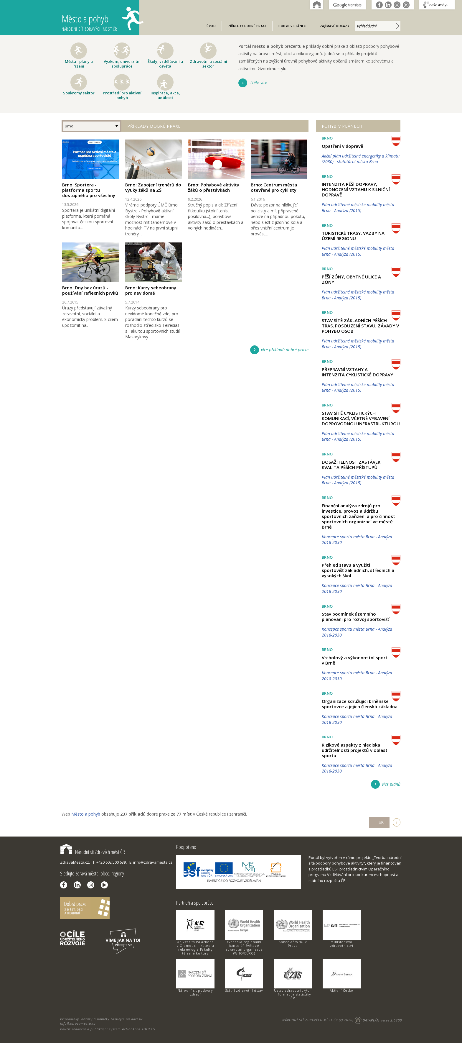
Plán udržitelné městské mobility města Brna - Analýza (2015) (358, 207)
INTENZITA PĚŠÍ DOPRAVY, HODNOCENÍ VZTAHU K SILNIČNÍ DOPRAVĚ (356, 189)
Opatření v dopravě (342, 146)
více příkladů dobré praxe (284, 349)
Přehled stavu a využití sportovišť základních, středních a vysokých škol (358, 570)
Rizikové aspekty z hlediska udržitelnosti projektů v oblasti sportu (355, 750)
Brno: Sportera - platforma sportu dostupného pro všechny (88, 190)
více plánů (391, 784)
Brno (69, 126)
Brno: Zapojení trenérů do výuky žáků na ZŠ (153, 187)
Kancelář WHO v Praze (293, 943)
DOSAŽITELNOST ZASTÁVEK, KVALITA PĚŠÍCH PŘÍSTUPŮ (352, 464)
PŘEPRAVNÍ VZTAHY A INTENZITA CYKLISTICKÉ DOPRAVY (357, 372)
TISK (379, 822)
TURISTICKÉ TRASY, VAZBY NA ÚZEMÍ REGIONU (353, 235)
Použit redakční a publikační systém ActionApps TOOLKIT (108, 1029)
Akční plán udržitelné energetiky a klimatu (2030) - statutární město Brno (361, 159)
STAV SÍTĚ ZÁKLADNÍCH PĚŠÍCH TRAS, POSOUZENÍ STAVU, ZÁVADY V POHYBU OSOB (360, 325)
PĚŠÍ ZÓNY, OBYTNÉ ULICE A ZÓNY (351, 279)
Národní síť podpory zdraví (195, 992)
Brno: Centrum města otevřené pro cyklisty (274, 187)
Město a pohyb (100, 19)
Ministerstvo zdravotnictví (341, 943)
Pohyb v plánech (293, 26)
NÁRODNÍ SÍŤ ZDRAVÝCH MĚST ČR (310, 1020)
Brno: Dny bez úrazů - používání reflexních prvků (90, 290)
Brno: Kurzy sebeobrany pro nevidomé (150, 290)
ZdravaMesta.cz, (75, 862)
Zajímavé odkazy (334, 26)
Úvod (211, 26)
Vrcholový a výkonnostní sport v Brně (354, 660)
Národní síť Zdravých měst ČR (92, 851)
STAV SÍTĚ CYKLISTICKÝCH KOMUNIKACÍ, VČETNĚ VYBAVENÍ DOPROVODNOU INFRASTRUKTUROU (361, 418)
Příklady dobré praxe (247, 26)
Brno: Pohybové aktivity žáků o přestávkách (213, 187)
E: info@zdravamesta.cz (150, 862)
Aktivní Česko (341, 990)
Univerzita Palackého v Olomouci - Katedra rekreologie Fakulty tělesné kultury (195, 947)
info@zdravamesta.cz (78, 1023)
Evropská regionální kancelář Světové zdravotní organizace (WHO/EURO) (244, 947)
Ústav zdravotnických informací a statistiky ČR (292, 994)
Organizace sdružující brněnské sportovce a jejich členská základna (359, 703)
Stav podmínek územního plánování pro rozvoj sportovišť (355, 616)
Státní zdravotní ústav (244, 990)
